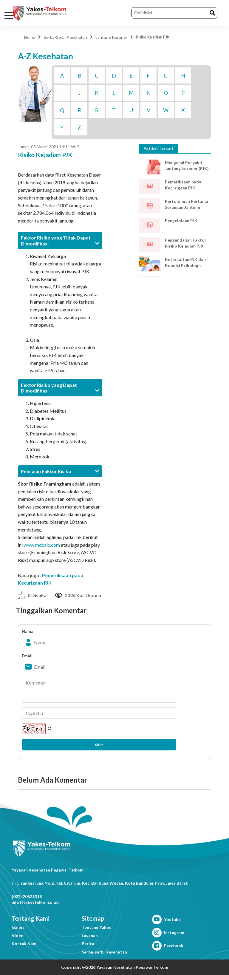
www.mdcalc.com (42, 545)
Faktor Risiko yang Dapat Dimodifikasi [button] (60, 387)
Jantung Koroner (111, 37)
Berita (88, 943)
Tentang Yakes (96, 927)
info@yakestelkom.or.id (35, 902)
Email (27, 655)
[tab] (60, 240)
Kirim (99, 744)
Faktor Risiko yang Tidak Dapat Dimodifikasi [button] (60, 240)
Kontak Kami (25, 943)
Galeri (18, 927)
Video (18, 935)
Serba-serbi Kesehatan (104, 951)
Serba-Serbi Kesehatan (65, 37)
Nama (27, 631)
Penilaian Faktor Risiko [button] (60, 471)
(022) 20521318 (27, 896)
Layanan (90, 935)
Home (29, 37)
